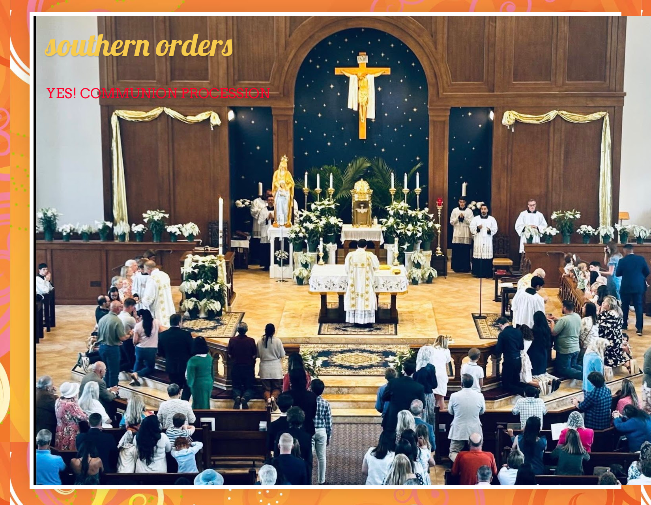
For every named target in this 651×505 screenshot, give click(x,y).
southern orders (138, 44)
